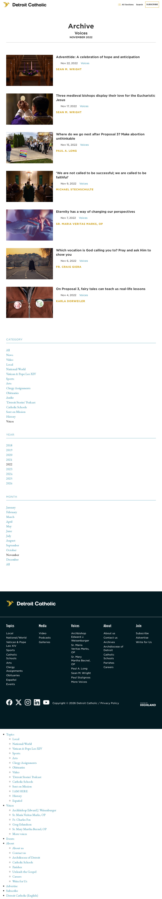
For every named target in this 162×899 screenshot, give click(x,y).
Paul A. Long (79, 664)
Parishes (109, 658)
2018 (9, 443)
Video (9, 359)
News (9, 354)
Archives (109, 637)
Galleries (44, 637)
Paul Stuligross (81, 676)
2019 (9, 448)
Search (139, 4)
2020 (9, 452)
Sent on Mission (16, 410)
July (8, 532)
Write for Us (144, 637)
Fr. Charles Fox (21, 815)
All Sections (126, 4)
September (12, 541)
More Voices (79, 681)
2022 (9, 461)
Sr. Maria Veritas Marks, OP (80, 644)
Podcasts (45, 633)
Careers (109, 662)
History (11, 414)
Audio (10, 396)
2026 (9, 480)
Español (11, 675)
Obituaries (12, 391)
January (11, 504)
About (10, 838)
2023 (9, 466)
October (11, 546)
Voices (10, 419)
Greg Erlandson (22, 819)
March (10, 513)
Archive (11, 894)
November (12, 550)
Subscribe (152, 4)
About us (109, 628)
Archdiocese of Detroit (113, 644)
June (9, 527)
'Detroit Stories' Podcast (27, 773)
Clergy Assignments (18, 387)
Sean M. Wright (76, 670)
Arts (9, 382)
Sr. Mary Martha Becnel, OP (81, 656)
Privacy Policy (110, 700)
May (9, 522)
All (8, 349)
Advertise (142, 633)
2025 (9, 475)
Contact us (111, 633)
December (12, 555)
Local (9, 363)
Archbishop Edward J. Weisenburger (80, 632)
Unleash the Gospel (24, 866)
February (11, 509)
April (9, 518)
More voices (19, 829)
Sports (10, 377)
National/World (16, 368)
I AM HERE (20, 787)
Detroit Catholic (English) (22, 889)
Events (10, 680)
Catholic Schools (16, 405)
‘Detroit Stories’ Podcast (21, 400)
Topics (10, 731)
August (11, 536)
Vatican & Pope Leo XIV (21, 373)
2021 (9, 457)
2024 (9, 471)
